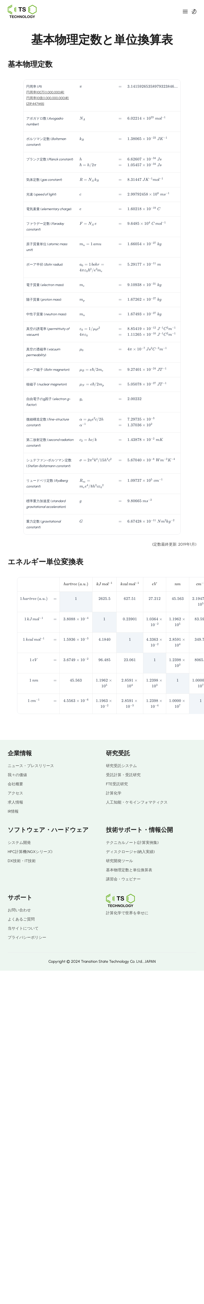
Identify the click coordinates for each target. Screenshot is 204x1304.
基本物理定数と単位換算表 (129, 870)
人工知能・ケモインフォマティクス (137, 802)
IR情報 (13, 811)
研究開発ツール (119, 861)
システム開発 (19, 842)
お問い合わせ (19, 910)
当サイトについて (23, 928)
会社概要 (15, 784)
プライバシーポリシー (27, 937)
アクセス (15, 793)
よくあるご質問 (21, 919)
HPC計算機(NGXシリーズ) (30, 851)
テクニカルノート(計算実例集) (132, 842)
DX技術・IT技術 (22, 861)
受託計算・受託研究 (123, 775)
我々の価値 (17, 775)
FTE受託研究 (117, 784)
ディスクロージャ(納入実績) (130, 851)
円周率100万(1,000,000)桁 (45, 92)
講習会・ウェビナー (123, 879)
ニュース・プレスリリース (31, 765)
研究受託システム (121, 765)
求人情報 (15, 802)
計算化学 (113, 793)
